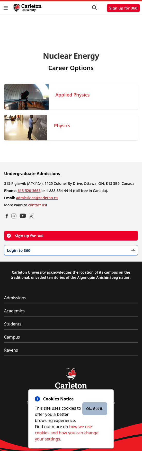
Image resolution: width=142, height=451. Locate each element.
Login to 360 (71, 250)
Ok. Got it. (94, 408)
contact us (37, 205)
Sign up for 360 (123, 8)
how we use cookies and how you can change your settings (66, 433)
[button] (6, 7)
